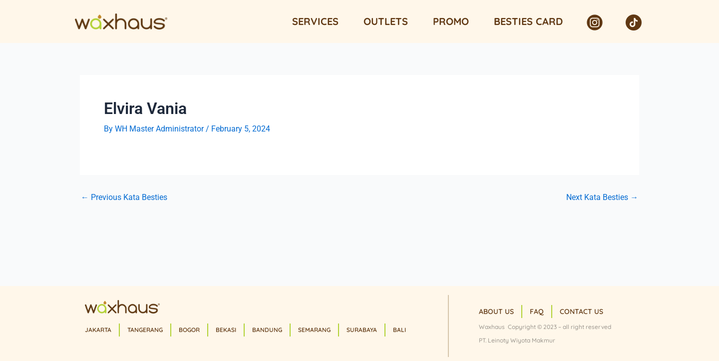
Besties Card (528, 21)
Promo (451, 21)
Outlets (385, 21)
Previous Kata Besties (124, 198)
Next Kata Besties (602, 198)
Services (315, 21)
